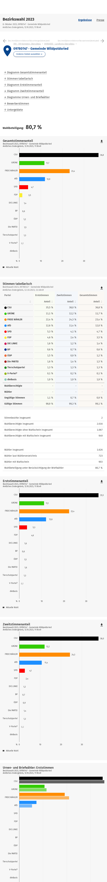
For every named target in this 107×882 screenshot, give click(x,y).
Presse (100, 20)
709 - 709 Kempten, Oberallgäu (27, 44)
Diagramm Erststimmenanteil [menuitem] (24, 84)
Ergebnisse (85, 20)
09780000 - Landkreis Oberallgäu (59, 44)
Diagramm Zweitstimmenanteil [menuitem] (25, 91)
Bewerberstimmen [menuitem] (18, 103)
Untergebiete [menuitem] (15, 109)
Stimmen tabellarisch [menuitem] (20, 78)
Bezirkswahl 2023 (18, 19)
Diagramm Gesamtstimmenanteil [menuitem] (27, 72)
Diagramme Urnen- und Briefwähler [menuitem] (28, 97)
